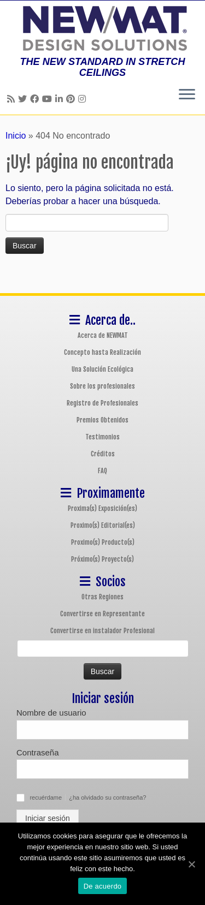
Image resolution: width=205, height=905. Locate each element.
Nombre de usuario (51, 712)
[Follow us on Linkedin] (60, 99)
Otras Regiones (102, 597)
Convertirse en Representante (102, 614)
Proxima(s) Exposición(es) (102, 508)
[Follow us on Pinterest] (72, 99)
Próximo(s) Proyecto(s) (102, 559)
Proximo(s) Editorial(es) (103, 525)
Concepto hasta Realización (102, 352)
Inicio (15, 135)
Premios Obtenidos (102, 420)
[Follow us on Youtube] (48, 99)
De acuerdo (103, 886)
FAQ (102, 471)
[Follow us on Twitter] (24, 99)
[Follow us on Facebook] (36, 99)
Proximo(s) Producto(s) (102, 542)
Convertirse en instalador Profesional (102, 631)
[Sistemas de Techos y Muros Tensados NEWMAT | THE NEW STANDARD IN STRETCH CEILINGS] (102, 28)
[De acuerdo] (191, 864)
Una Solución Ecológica (102, 369)
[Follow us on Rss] (12, 99)
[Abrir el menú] (187, 95)
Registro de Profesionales (102, 403)
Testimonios (102, 437)
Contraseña (37, 752)
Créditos (103, 454)
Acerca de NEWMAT (103, 335)
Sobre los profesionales (102, 386)
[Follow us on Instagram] (83, 99)
